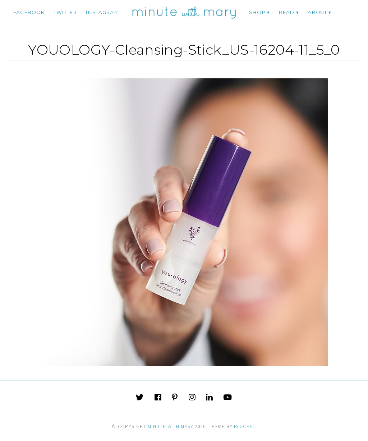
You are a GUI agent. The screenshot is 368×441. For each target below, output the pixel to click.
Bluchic (244, 426)
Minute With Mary (171, 426)
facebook (29, 12)
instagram (102, 12)
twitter (65, 12)
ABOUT (317, 12)
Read (286, 12)
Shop (257, 12)
